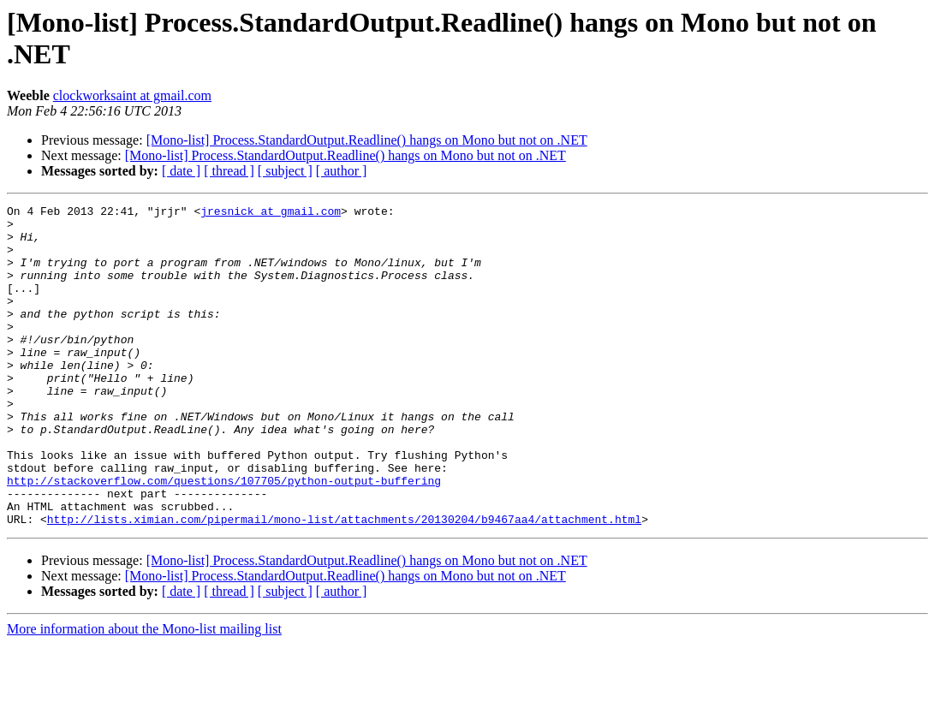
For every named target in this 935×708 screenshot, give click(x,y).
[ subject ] (285, 171)
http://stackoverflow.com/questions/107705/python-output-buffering (224, 536)
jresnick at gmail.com (270, 213)
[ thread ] (229, 171)
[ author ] (341, 171)
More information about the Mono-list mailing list (144, 693)
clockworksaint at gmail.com (132, 95)
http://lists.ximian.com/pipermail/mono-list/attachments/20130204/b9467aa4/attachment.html (344, 583)
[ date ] (181, 171)
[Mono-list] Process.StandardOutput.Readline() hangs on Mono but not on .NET (366, 140)
